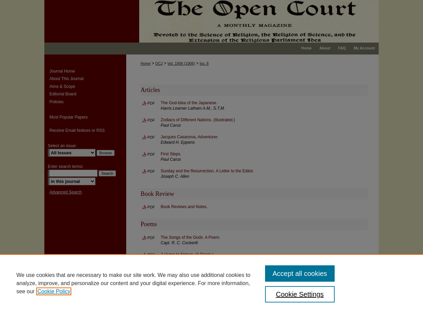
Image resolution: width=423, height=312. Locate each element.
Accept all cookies (300, 273)
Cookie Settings (300, 294)
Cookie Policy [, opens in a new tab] (53, 291)
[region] (211, 283)
